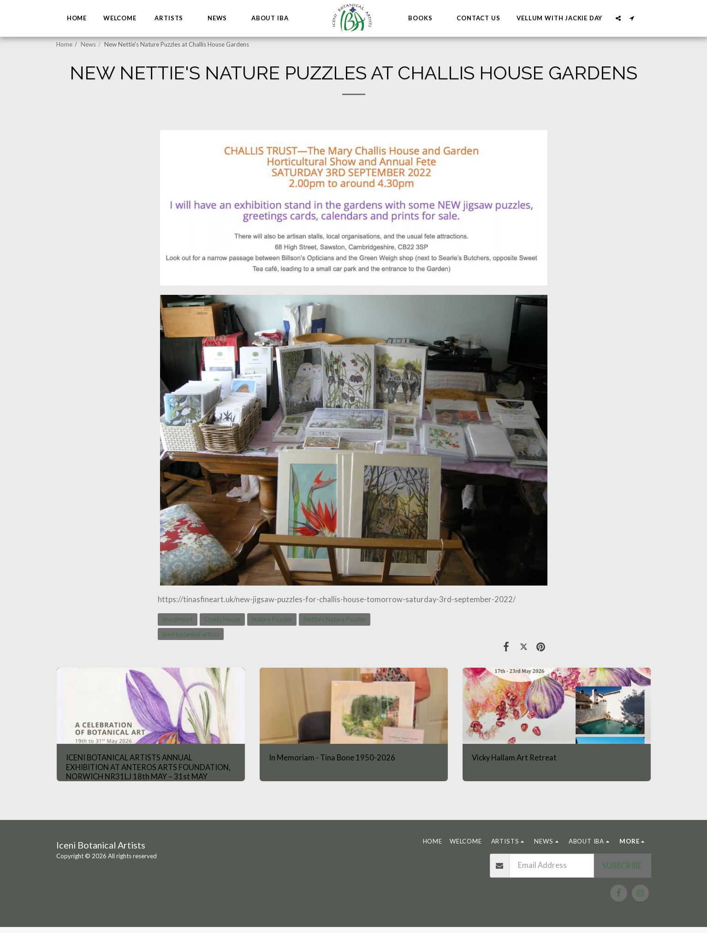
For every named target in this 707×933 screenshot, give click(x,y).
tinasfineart (177, 619)
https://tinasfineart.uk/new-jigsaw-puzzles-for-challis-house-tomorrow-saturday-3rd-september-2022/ (337, 599)
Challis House (222, 619)
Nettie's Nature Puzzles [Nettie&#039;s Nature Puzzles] (334, 619)
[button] (173, 18)
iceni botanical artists (190, 634)
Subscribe (622, 865)
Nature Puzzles (272, 619)
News (88, 44)
